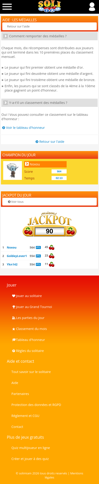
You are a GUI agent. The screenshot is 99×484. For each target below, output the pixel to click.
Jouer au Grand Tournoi (31, 307)
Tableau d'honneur (28, 340)
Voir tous (15, 202)
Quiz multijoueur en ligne (30, 448)
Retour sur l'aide (18, 26)
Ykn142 (12, 264)
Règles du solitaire (27, 351)
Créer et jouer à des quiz (30, 459)
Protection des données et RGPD (36, 405)
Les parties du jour (27, 318)
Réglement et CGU (25, 416)
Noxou (35, 164)
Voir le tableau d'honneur (23, 127)
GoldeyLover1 (17, 256)
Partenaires (20, 394)
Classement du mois (29, 329)
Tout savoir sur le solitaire (31, 372)
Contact (17, 427)
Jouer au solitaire (26, 296)
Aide (14, 383)
